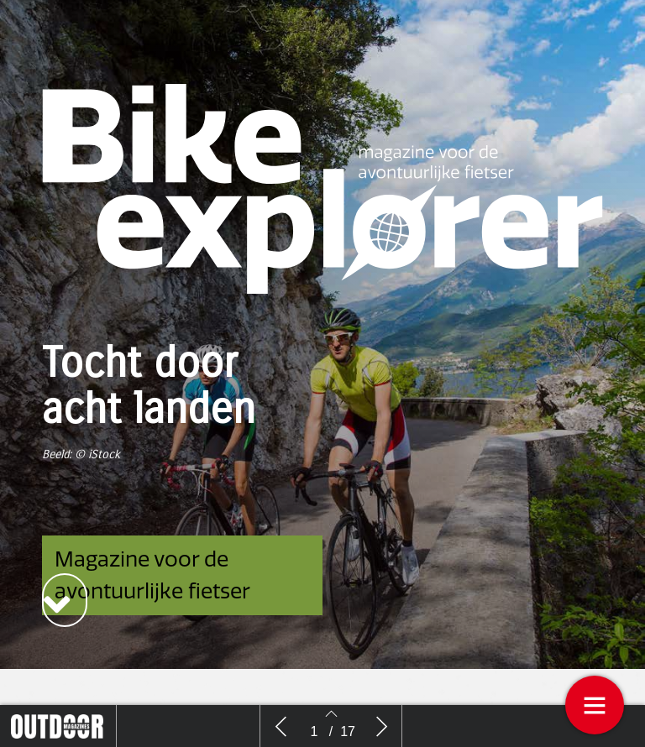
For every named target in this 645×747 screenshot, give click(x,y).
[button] (64, 600)
